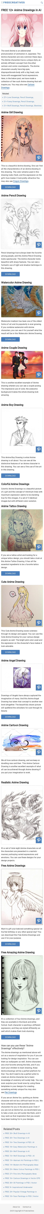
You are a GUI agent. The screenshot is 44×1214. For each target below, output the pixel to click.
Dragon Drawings (20, 181)
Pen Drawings (11, 1092)
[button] (2, 2)
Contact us (27, 1207)
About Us (16, 1207)
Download (10, 187)
